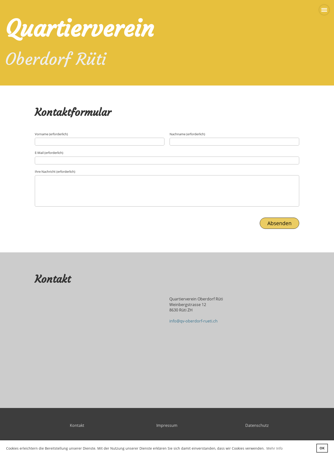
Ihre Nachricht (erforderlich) (55, 171)
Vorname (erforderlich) (51, 134)
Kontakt (77, 425)
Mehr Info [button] (274, 448)
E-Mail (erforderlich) (49, 152)
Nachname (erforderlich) (187, 134)
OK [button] (322, 448)
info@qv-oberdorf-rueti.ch (193, 321)
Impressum (166, 425)
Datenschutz (257, 425)
